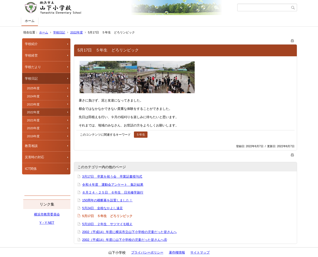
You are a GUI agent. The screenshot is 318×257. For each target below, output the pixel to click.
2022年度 (76, 32)
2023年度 (33, 104)
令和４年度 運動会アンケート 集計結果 (112, 184)
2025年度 (33, 88)
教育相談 (31, 146)
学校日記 (59, 32)
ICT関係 (31, 168)
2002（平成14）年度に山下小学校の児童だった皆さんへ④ (124, 240)
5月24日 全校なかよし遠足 (102, 208)
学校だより (33, 67)
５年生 (140, 134)
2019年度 (33, 136)
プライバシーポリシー (147, 252)
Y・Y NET (46, 222)
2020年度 (33, 128)
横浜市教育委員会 (47, 214)
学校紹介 (31, 44)
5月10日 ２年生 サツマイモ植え (107, 224)
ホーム (30, 21)
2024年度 (33, 96)
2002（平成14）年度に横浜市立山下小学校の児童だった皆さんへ (129, 232)
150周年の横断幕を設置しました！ (107, 200)
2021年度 (33, 120)
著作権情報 (177, 252)
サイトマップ (200, 252)
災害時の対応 (34, 157)
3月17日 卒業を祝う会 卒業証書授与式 (112, 176)
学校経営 (31, 55)
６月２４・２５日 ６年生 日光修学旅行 (112, 192)
